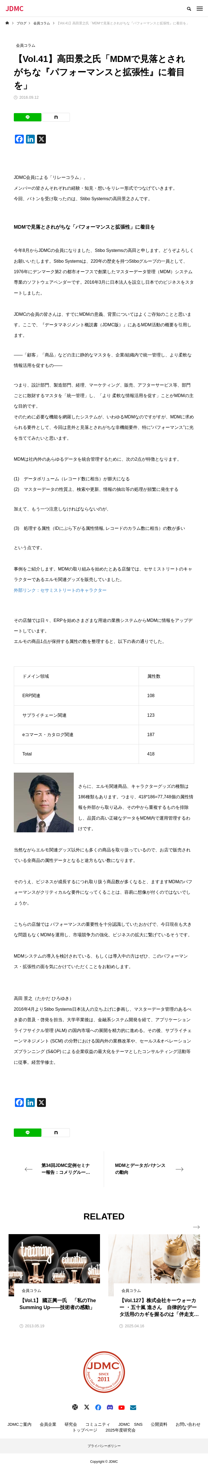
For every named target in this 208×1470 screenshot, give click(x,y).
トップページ (84, 1430)
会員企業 (48, 1424)
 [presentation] (196, 1227)
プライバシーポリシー (104, 1446)
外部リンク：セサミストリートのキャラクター (60, 590)
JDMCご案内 (19, 1424)
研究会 (71, 1424)
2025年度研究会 (120, 1430)
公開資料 (159, 1424)
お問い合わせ (188, 1424)
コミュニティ (97, 1424)
